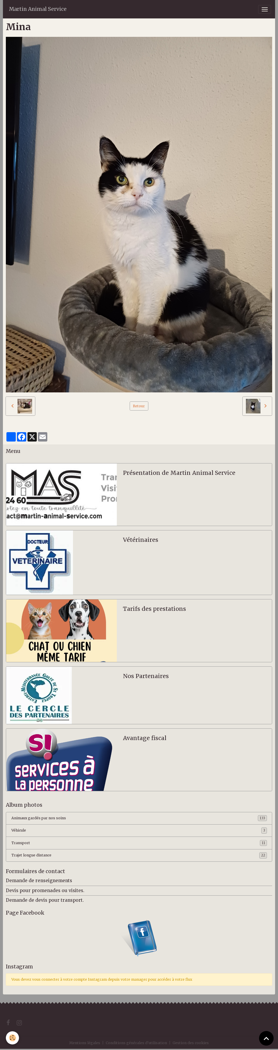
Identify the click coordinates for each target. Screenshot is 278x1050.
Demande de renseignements (39, 880)
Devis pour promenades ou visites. (45, 890)
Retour (139, 406)
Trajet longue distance (139, 855)
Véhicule (139, 830)
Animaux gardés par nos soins (139, 818)
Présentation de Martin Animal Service (179, 473)
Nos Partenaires (146, 676)
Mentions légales (84, 1043)
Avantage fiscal (144, 738)
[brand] (38, 9)
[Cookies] (12, 1037)
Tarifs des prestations (154, 609)
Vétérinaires (140, 540)
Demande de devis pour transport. (45, 900)
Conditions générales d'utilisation (136, 1043)
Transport (139, 843)
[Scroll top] (266, 1038)
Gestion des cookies (191, 1043)
